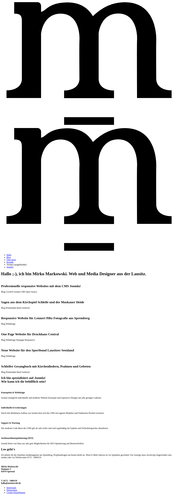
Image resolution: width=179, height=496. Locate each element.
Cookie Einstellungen (15, 492)
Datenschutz (11, 490)
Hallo (8, 255)
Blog (8, 257)
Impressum (11, 488)
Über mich (11, 260)
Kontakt (10, 262)
